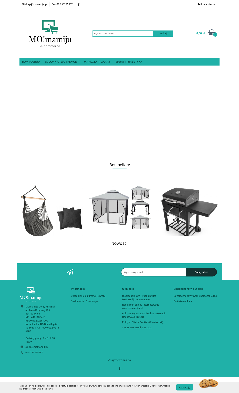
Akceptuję (184, 387)
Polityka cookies (183, 301)
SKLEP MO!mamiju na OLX (137, 327)
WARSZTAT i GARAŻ (97, 61)
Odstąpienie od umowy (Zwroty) (88, 296)
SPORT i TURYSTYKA (128, 61)
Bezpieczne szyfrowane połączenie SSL (195, 296)
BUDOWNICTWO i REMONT (62, 61)
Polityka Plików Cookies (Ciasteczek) (142, 322)
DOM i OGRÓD (31, 61)
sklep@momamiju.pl (36, 347)
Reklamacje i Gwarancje (84, 301)
